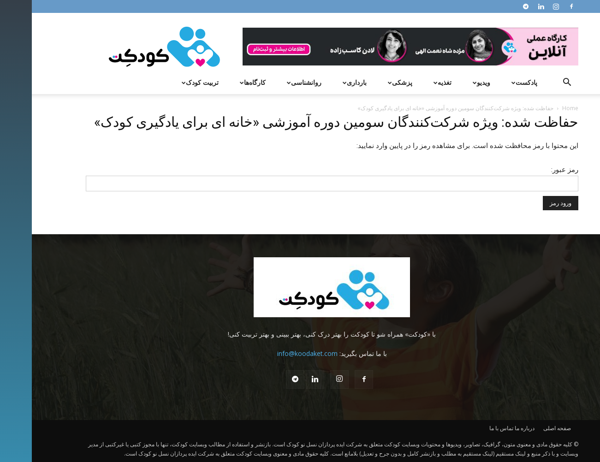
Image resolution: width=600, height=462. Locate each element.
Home (538, 108)
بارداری (322, 82)
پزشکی (367, 82)
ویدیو (448, 82)
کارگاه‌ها (220, 82)
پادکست (491, 82)
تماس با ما (469, 428)
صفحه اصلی (525, 428)
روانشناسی (271, 82)
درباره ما (493, 428)
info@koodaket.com (275, 353)
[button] (535, 83)
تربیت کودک (167, 82)
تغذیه (409, 82)
